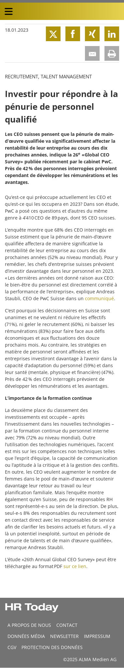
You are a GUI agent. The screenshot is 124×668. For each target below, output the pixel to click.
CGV (11, 647)
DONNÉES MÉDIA (26, 636)
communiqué (99, 298)
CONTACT (66, 625)
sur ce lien (74, 566)
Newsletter (64, 636)
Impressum (97, 636)
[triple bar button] (8, 11)
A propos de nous (29, 625)
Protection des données (52, 647)
